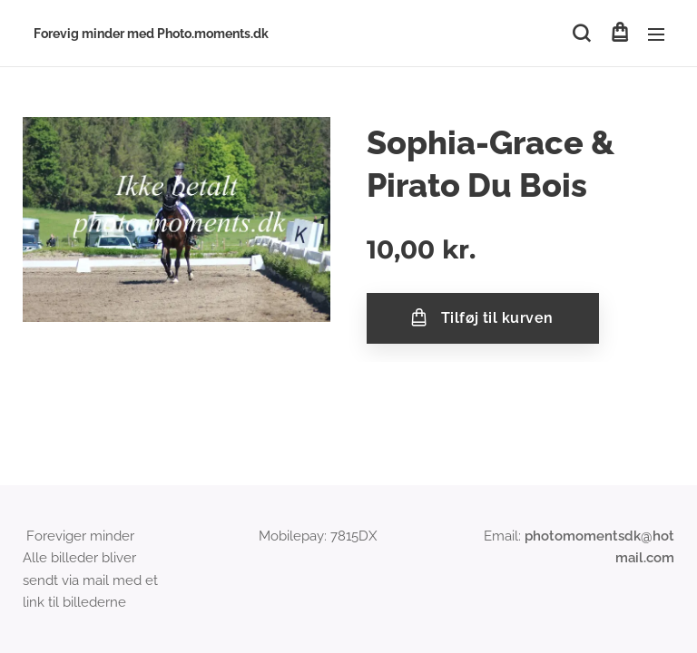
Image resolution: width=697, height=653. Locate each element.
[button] (581, 33)
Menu (656, 34)
